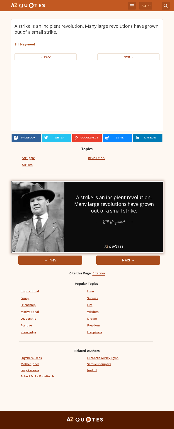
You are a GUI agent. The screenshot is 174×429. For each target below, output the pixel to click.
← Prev (46, 57)
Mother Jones (30, 364)
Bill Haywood (24, 44)
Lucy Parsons (30, 370)
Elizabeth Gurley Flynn (102, 358)
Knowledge (28, 332)
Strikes (27, 165)
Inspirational (30, 291)
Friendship (28, 305)
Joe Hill (92, 370)
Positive (26, 325)
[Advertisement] (87, 97)
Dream (92, 318)
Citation (98, 273)
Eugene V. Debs (31, 358)
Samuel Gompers (99, 364)
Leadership (28, 318)
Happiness (94, 332)
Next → (128, 57)
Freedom (93, 325)
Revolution (96, 158)
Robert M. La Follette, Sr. (38, 376)
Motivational (30, 312)
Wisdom (93, 312)
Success (92, 298)
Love (90, 291)
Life (89, 305)
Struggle (28, 158)
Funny (25, 298)
